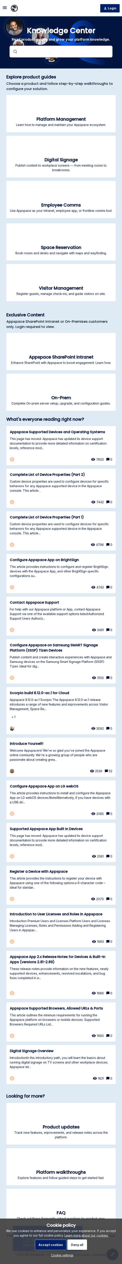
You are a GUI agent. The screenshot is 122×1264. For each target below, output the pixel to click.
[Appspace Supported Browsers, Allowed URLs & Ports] (61, 1022)
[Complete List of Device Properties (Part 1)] (61, 530)
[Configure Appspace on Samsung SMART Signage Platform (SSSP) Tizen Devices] (61, 661)
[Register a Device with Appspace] (61, 885)
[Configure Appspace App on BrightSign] (61, 573)
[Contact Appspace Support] (61, 616)
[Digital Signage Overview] (61, 1064)
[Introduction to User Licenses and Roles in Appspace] (61, 927)
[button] (61, 1255)
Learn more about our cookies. (86, 1235)
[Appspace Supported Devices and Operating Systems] (61, 445)
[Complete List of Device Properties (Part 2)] (61, 488)
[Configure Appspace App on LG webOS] (61, 799)
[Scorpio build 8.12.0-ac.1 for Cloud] (61, 710)
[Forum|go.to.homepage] (14, 8)
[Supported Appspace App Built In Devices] (61, 842)
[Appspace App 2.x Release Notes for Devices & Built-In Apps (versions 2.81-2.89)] (61, 975)
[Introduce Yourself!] (61, 757)
